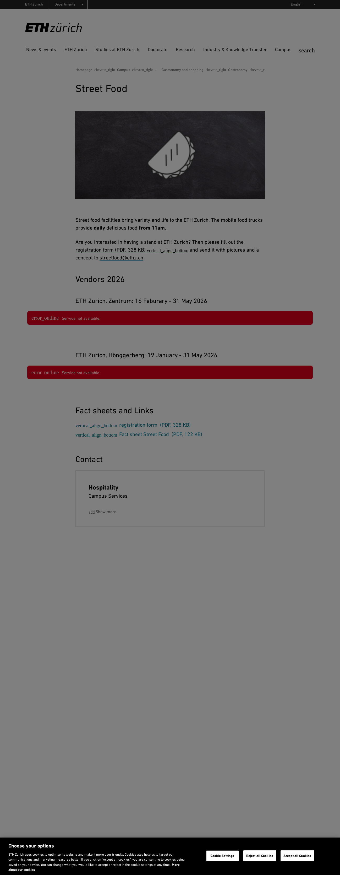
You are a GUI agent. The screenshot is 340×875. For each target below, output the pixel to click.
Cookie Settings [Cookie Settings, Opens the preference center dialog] (222, 856)
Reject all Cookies (259, 856)
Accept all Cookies (297, 856)
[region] (170, 856)
